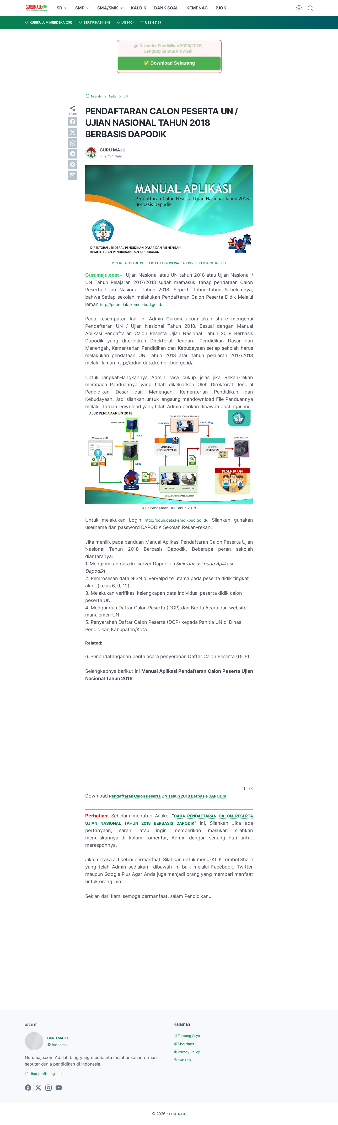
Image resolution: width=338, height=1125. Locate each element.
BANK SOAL (166, 7)
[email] (72, 175)
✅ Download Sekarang (169, 63)
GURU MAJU (60, 1037)
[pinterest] (72, 164)
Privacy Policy (190, 1051)
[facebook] (72, 121)
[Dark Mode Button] (299, 8)
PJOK (221, 7)
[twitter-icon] (38, 1088)
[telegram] (72, 154)
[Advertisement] (169, 943)
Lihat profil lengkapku (49, 1074)
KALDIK (138, 7)
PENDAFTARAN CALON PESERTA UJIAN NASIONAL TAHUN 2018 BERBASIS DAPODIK (169, 263)
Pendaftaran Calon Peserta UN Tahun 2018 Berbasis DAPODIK (179, 795)
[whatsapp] (72, 143)
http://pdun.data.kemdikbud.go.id (137, 304)
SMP (79, 7)
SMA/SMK (107, 7)
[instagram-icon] (48, 1088)
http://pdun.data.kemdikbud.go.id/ (189, 519)
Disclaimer (186, 1043)
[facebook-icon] (28, 1088)
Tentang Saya (189, 1035)
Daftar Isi (185, 1059)
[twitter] (72, 132)
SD (59, 7)
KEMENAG (197, 7)
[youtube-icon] (59, 1088)
